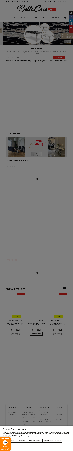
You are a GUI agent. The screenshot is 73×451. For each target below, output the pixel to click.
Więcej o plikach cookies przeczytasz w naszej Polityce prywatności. (20, 437)
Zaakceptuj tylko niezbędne (15, 440)
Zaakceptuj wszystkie (52, 440)
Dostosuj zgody (35, 440)
